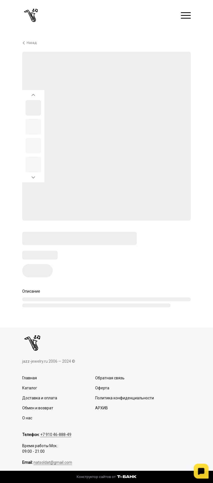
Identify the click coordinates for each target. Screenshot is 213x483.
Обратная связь (110, 378)
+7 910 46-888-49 (55, 434)
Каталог (29, 388)
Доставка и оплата (39, 398)
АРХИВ (101, 408)
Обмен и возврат (37, 408)
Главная (29, 378)
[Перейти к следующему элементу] (33, 179)
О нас (27, 418)
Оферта (102, 388)
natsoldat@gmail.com (53, 462)
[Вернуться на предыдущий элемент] (33, 93)
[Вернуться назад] (106, 43)
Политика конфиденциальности (124, 398)
